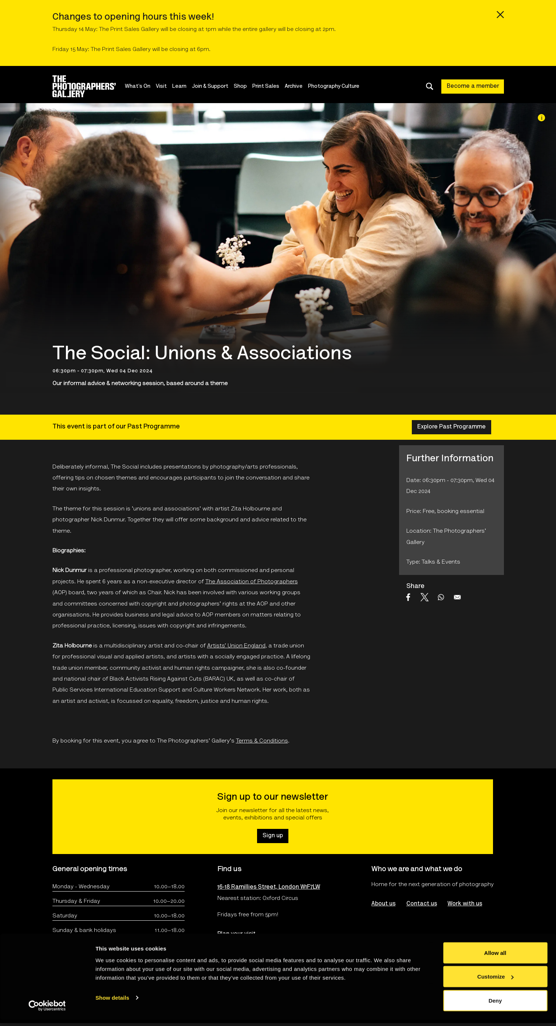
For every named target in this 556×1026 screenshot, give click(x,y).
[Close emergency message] (500, 14)
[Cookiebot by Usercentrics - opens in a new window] (47, 1011)
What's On (141, 86)
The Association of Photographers (251, 582)
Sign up (273, 836)
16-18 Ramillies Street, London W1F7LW (268, 887)
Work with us (465, 904)
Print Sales (269, 86)
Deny (495, 1006)
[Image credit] (541, 117)
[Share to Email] (457, 597)
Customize (495, 983)
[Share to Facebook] (408, 597)
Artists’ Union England (236, 646)
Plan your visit (236, 934)
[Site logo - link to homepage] (90, 86)
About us (383, 904)
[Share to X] (424, 597)
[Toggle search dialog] (430, 86)
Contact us (421, 904)
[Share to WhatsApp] (440, 597)
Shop (244, 86)
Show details (112, 1003)
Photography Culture (337, 86)
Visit (164, 86)
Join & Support (214, 86)
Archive (297, 86)
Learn (183, 86)
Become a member (473, 86)
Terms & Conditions (262, 741)
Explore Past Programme (451, 427)
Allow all (495, 959)
